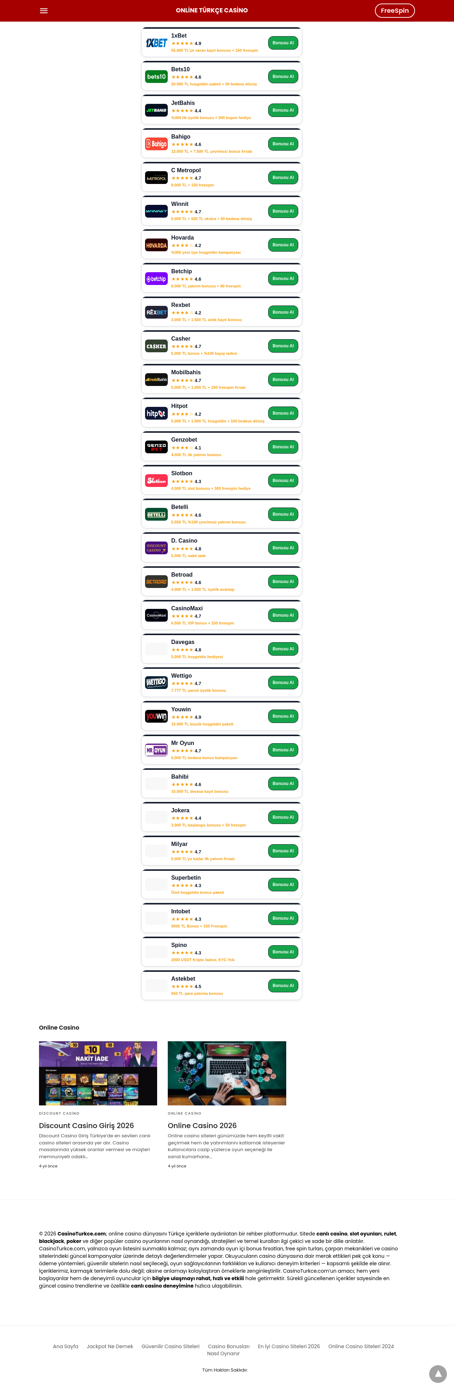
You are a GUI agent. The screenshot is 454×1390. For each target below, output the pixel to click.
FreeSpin (395, 10)
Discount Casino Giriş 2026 (86, 1126)
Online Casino (184, 1113)
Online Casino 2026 (202, 1126)
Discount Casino (59, 1113)
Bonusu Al (283, 42)
